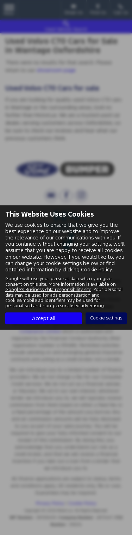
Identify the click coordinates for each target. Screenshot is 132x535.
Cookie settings (106, 318)
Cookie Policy (96, 269)
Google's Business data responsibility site (48, 289)
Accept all (44, 318)
